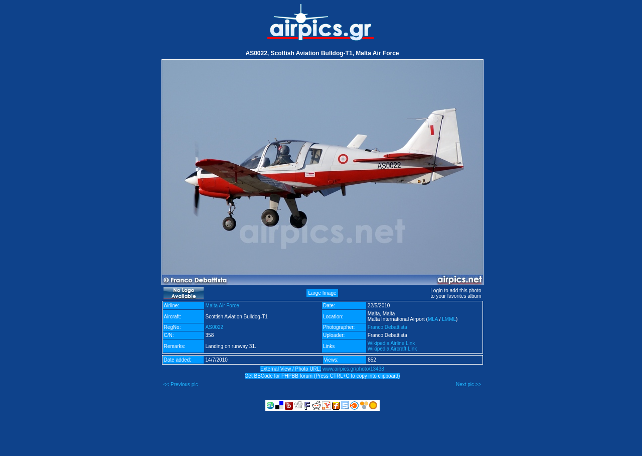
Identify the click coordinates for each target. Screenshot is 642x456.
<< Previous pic (181, 384)
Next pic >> (469, 384)
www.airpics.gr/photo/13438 (353, 369)
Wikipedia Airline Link (391, 343)
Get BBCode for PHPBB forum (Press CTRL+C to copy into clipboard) (322, 376)
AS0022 (215, 327)
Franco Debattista (387, 327)
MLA (433, 319)
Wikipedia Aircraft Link (392, 349)
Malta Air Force (222, 305)
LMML (449, 319)
